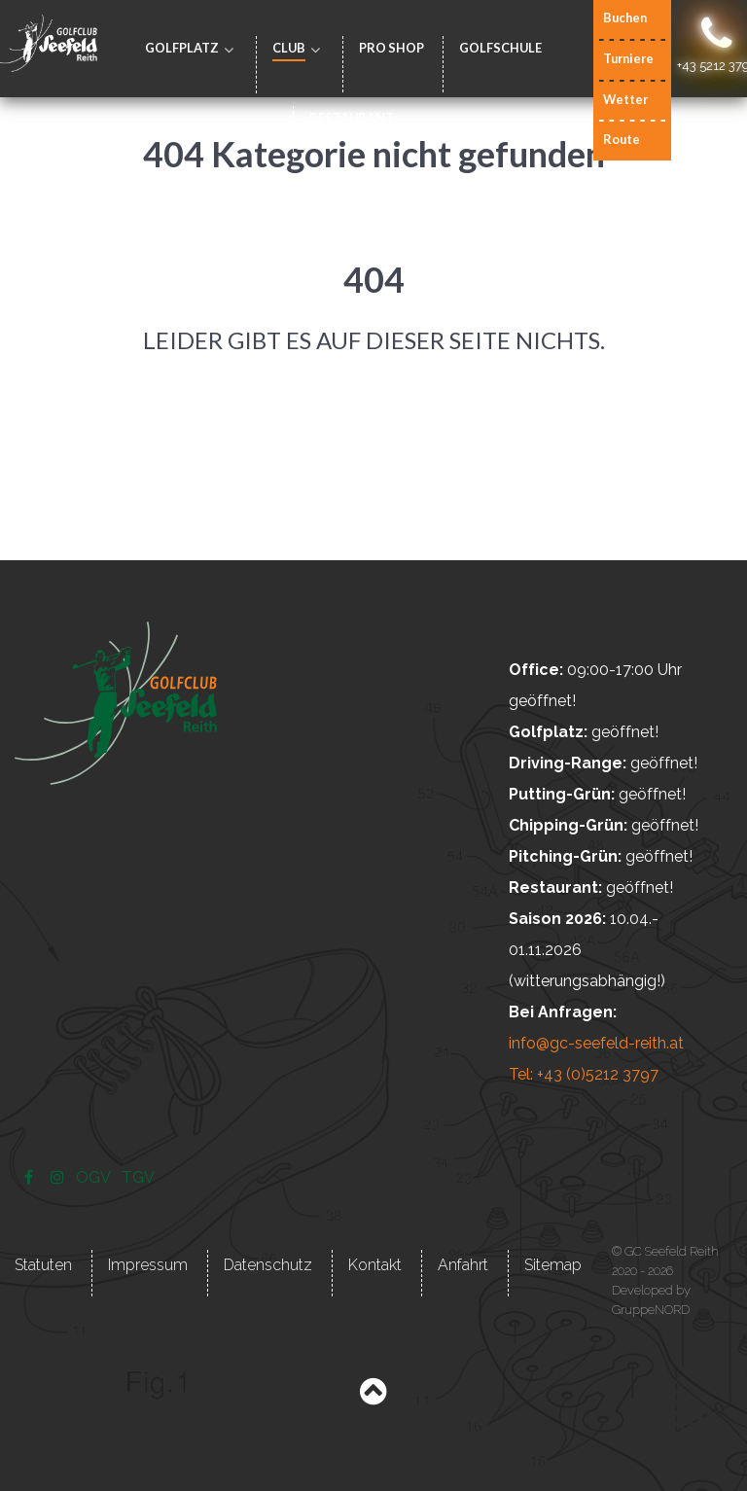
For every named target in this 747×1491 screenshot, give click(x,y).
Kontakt (375, 1265)
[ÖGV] (95, 1177)
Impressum (148, 1265)
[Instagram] (59, 1177)
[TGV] (138, 1177)
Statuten (43, 1265)
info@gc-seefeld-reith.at (596, 1043)
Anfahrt (463, 1265)
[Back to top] (373, 1396)
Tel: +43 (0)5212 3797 (583, 1074)
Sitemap (553, 1265)
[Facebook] (31, 1177)
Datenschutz (268, 1265)
